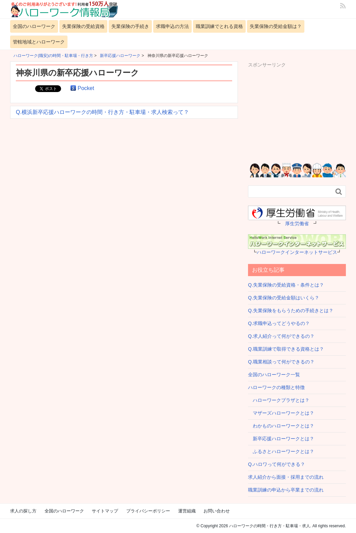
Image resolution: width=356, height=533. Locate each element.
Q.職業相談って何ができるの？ (281, 361)
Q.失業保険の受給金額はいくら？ (283, 297)
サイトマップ (105, 510)
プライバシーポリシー (148, 510)
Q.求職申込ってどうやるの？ (279, 323)
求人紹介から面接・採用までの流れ (286, 477)
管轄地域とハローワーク (39, 42)
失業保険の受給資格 (83, 26)
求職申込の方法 (172, 26)
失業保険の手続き (130, 26)
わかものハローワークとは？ (281, 425)
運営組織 (187, 510)
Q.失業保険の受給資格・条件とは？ (286, 285)
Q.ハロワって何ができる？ (276, 464)
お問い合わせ (216, 510)
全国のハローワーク (34, 26)
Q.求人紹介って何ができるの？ (281, 336)
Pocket (86, 88)
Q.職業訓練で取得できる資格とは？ (286, 349)
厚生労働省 (297, 223)
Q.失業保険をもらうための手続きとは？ (290, 310)
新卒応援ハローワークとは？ (281, 438)
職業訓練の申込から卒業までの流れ (286, 490)
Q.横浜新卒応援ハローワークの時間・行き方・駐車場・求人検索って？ (102, 112)
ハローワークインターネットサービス (297, 252)
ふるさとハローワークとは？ (281, 451)
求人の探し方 (23, 510)
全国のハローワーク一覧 (274, 374)
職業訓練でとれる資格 (219, 26)
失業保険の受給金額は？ (276, 26)
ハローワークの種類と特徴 (276, 387)
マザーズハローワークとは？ (281, 413)
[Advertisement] (302, 110)
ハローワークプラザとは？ (278, 400)
